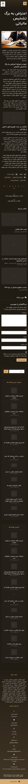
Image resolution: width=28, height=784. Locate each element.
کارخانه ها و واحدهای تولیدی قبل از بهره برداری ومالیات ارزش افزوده (14, 428)
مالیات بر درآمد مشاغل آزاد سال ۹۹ (14, 457)
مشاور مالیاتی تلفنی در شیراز (14, 472)
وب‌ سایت (24, 344)
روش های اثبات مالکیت (14, 644)
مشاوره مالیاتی (8, 177)
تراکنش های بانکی (12, 263)
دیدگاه (24, 313)
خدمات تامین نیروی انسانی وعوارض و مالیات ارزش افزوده (14, 500)
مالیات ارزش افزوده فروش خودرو (14, 515)
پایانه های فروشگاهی (21, 263)
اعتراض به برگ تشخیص (17, 177)
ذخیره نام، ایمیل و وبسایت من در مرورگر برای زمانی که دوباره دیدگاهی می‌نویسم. (15, 355)
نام (26, 329)
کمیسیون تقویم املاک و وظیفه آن (14, 443)
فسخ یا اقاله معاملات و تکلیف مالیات (14, 397)
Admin (21, 174)
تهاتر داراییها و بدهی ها (14, 485)
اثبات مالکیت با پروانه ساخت (14, 658)
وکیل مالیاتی (22, 180)
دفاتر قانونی (22, 231)
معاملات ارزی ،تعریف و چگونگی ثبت (14, 412)
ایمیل (25, 337)
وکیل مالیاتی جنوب (14, 180)
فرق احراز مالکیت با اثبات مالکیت (14, 630)
